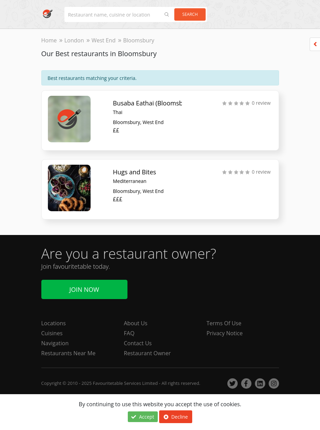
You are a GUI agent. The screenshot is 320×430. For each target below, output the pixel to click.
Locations (53, 323)
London (74, 40)
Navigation (55, 343)
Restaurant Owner (147, 353)
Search (190, 14)
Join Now (84, 289)
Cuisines (52, 333)
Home (49, 40)
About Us (136, 323)
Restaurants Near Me (68, 353)
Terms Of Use (224, 323)
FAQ (129, 333)
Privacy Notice (225, 333)
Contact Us (138, 343)
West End (104, 40)
